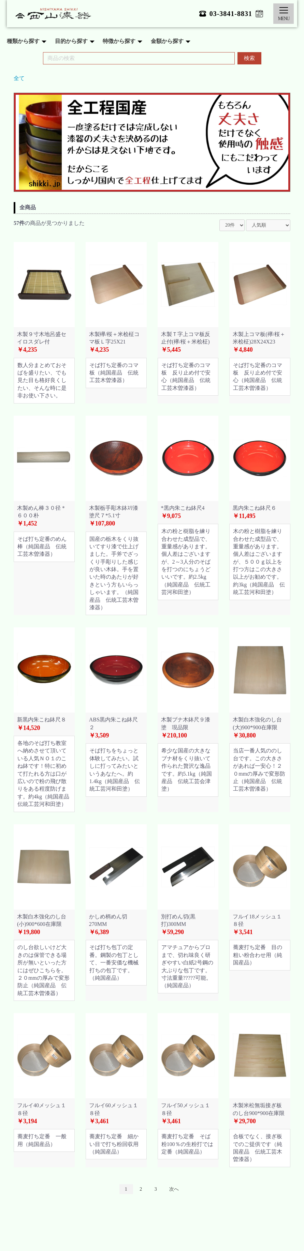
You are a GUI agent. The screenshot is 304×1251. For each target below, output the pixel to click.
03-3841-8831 (230, 13)
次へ (174, 1189)
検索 (249, 58)
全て (19, 78)
